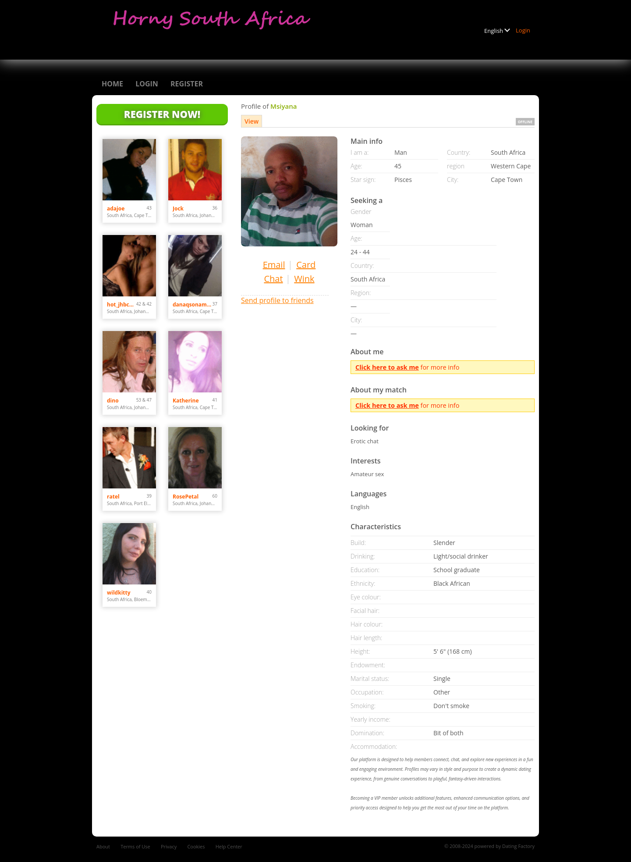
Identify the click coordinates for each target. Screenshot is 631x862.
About (103, 846)
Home (112, 84)
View (252, 121)
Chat (273, 279)
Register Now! (162, 114)
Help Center (229, 846)
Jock (178, 208)
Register (186, 84)
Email (274, 265)
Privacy (169, 846)
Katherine (186, 400)
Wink (304, 279)
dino (113, 400)
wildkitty (119, 592)
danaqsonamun (193, 304)
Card (306, 265)
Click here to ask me (387, 367)
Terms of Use (135, 846)
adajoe (115, 208)
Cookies (196, 846)
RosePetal (186, 496)
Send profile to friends (277, 300)
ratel (113, 496)
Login (523, 30)
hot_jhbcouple (121, 304)
